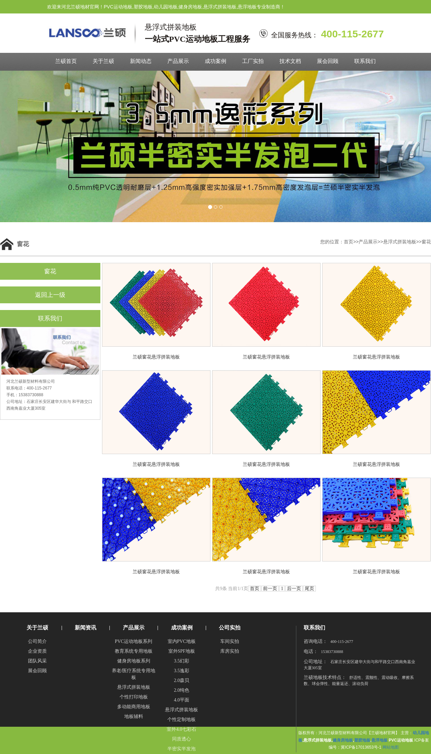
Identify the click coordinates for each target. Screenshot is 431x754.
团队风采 (37, 660)
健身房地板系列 (133, 660)
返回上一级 (50, 295)
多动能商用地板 (133, 706)
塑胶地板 (362, 740)
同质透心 (181, 739)
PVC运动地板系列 (133, 641)
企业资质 (37, 651)
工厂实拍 (253, 61)
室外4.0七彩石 (181, 729)
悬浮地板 (379, 740)
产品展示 (178, 61)
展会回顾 (327, 61)
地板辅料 (133, 716)
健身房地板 (343, 740)
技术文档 (290, 61)
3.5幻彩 (181, 660)
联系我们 (365, 61)
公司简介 (37, 641)
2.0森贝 (181, 680)
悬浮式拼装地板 (399, 241)
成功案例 (215, 61)
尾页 (309, 588)
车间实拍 (229, 641)
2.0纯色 (181, 690)
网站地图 (391, 747)
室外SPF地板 (181, 651)
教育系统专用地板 (134, 651)
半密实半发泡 (181, 748)
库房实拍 (229, 651)
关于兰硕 (103, 61)
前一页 (270, 588)
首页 (348, 241)
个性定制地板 (181, 719)
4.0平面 (181, 699)
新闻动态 (141, 61)
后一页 (294, 588)
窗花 (426, 241)
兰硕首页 (66, 61)
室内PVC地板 (182, 641)
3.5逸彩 (181, 670)
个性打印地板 (134, 696)
